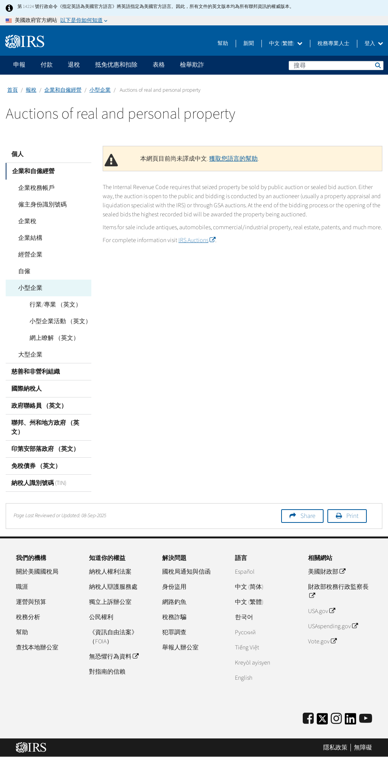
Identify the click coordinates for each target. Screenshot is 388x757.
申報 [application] (19, 65)
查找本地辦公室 (37, 647)
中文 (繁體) (285, 43)
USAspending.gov (333, 626)
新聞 (248, 43)
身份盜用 (174, 587)
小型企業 (100, 90)
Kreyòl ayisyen (252, 662)
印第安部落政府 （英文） (45, 449)
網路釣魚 (174, 602)
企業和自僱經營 (62, 90)
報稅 (31, 90)
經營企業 (29, 254)
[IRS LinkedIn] (350, 721)
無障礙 (363, 747)
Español (245, 572)
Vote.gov (322, 641)
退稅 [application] (74, 65)
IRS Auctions (196, 240)
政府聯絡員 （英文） (39, 406)
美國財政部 (326, 572)
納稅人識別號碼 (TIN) (38, 483)
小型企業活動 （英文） (59, 321)
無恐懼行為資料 (113, 656)
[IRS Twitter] (322, 721)
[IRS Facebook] (308, 719)
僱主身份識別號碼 (41, 204)
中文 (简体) (249, 587)
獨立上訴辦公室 (110, 602)
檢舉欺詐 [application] (192, 65)
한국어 (244, 617)
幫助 (222, 43)
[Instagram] (336, 719)
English (243, 678)
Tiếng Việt (247, 647)
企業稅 (26, 221)
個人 (17, 154)
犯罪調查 (174, 632)
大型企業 (29, 354)
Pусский (245, 632)
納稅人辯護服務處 (113, 587)
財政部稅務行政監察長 (338, 591)
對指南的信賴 (107, 672)
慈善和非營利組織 (35, 372)
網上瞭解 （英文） (53, 338)
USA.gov (321, 611)
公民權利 (101, 617)
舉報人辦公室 (180, 647)
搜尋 (377, 65)
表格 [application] (159, 65)
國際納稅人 (26, 389)
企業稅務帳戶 (35, 188)
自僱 (23, 271)
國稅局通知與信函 (186, 572)
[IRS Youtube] (365, 719)
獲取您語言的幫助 (233, 159)
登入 (374, 43)
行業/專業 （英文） (54, 304)
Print (352, 516)
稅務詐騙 (174, 617)
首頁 (12, 90)
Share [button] (307, 516)
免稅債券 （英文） (36, 466)
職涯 (22, 587)
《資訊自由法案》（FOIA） (113, 637)
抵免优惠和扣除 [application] (116, 65)
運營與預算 (31, 602)
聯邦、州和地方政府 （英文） (45, 427)
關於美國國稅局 (37, 572)
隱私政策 (335, 747)
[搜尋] (336, 65)
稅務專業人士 (333, 43)
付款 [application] (47, 65)
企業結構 (29, 238)
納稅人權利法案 (110, 572)
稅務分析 (28, 617)
